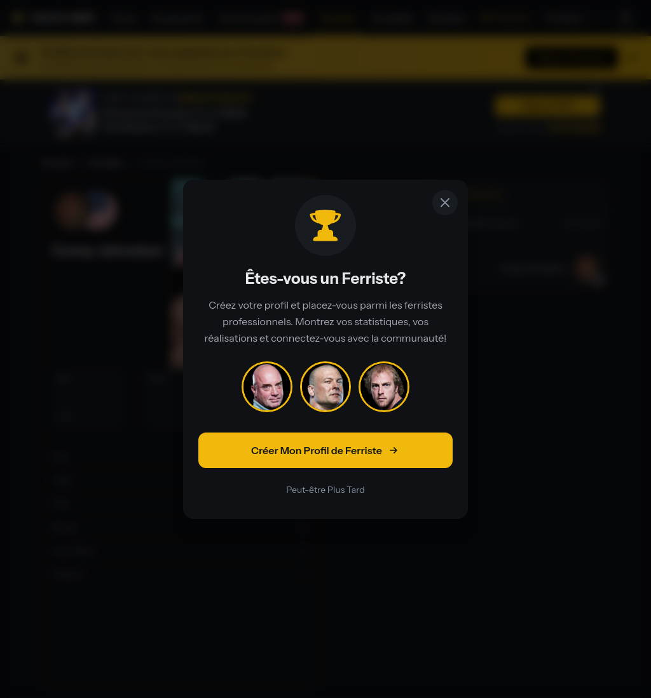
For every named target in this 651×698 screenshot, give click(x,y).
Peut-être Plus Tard (325, 489)
